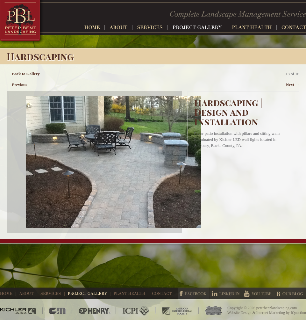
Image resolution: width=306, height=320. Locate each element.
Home (94, 27)
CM (57, 311)
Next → (292, 84)
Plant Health (254, 27)
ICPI (136, 311)
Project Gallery (200, 27)
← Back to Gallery (23, 73)
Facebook (194, 293)
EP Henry (94, 311)
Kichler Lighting (21, 311)
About (121, 27)
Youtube (258, 293)
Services (152, 27)
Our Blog (290, 293)
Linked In (226, 293)
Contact (293, 27)
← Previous (17, 84)
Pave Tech (210, 311)
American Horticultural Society (177, 311)
